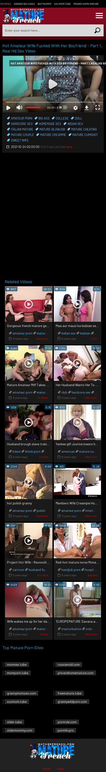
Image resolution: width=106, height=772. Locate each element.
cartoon (18, 570)
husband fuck (38, 570)
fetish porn (32, 451)
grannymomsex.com (21, 693)
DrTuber (43, 397)
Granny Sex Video (24, 3)
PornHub (43, 575)
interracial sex (95, 510)
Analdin (44, 456)
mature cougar (89, 451)
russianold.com (69, 664)
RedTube (91, 634)
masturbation (71, 629)
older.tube (14, 722)
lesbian (85, 333)
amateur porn (22, 333)
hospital (91, 570)
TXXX (93, 338)
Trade (46, 768)
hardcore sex (81, 392)
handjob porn (70, 570)
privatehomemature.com (76, 673)
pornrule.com (67, 722)
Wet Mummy (44, 3)
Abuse (61, 768)
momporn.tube (17, 673)
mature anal (45, 333)
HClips (44, 634)
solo (89, 629)
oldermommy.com (19, 730)
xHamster (42, 338)
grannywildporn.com (72, 701)
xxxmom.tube (17, 701)
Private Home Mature (86, 3)
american (68, 451)
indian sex (68, 333)
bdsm (16, 451)
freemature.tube (69, 693)
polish (41, 510)
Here (69, 147)
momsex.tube (17, 664)
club (64, 392)
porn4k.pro (66, 730)
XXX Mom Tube (62, 3)
